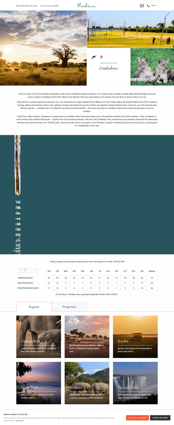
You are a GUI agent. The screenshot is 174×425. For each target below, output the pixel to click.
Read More (112, 235)
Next (156, 164)
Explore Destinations (26, 6)
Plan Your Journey (50, 6)
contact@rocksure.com (117, 390)
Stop (80, 191)
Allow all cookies (137, 418)
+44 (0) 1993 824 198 (57, 390)
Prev (90, 164)
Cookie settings (160, 418)
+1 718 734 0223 (77, 390)
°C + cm (23, 210)
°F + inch (34, 210)
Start (78, 191)
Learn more (19, 420)
